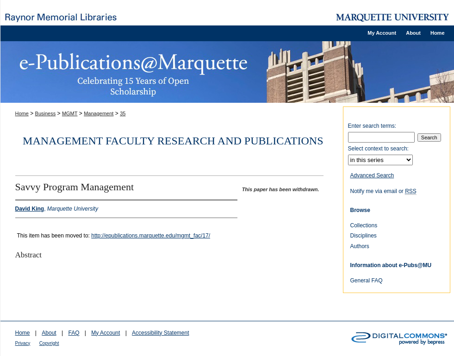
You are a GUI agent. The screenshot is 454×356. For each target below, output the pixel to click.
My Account (105, 333)
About (49, 333)
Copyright (49, 343)
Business (45, 113)
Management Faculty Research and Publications (173, 141)
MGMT (70, 113)
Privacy (23, 343)
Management (98, 113)
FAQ (73, 333)
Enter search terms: (372, 126)
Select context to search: (378, 148)
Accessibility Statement (160, 333)
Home (22, 113)
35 (122, 113)
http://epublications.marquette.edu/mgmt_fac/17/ (150, 235)
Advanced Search (372, 175)
